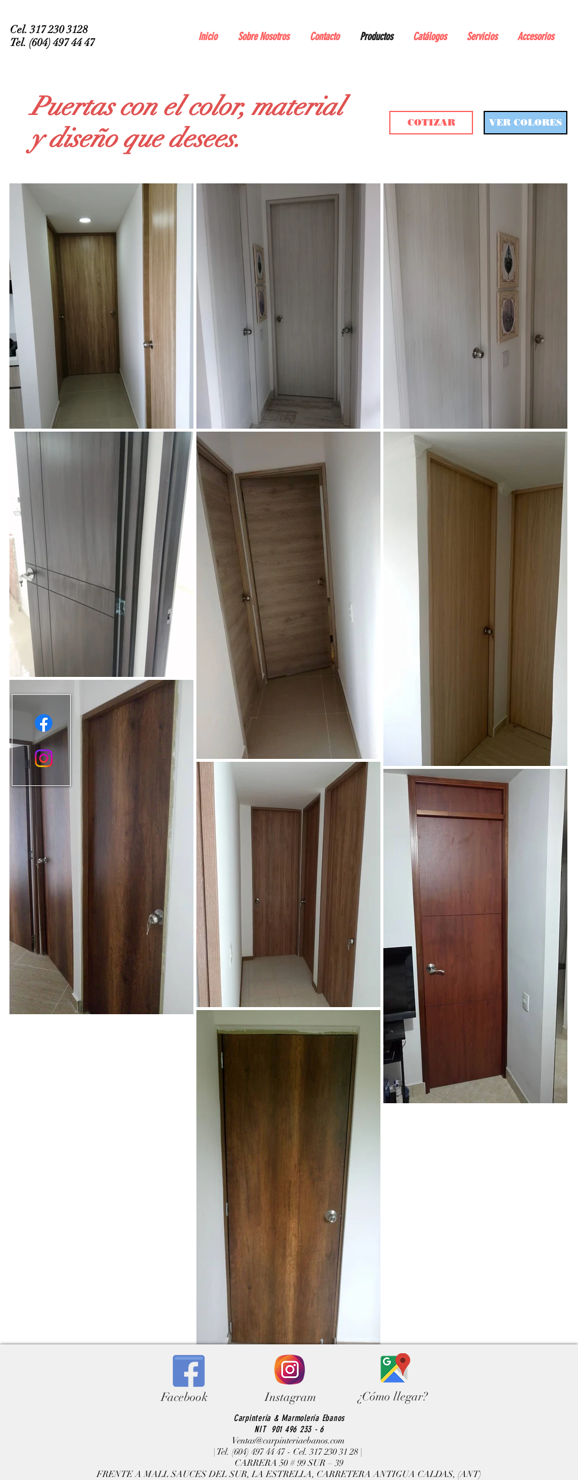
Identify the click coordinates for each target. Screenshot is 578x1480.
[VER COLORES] (525, 122)
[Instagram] (43, 758)
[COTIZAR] (431, 122)
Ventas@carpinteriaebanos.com (288, 1440)
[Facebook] (43, 723)
